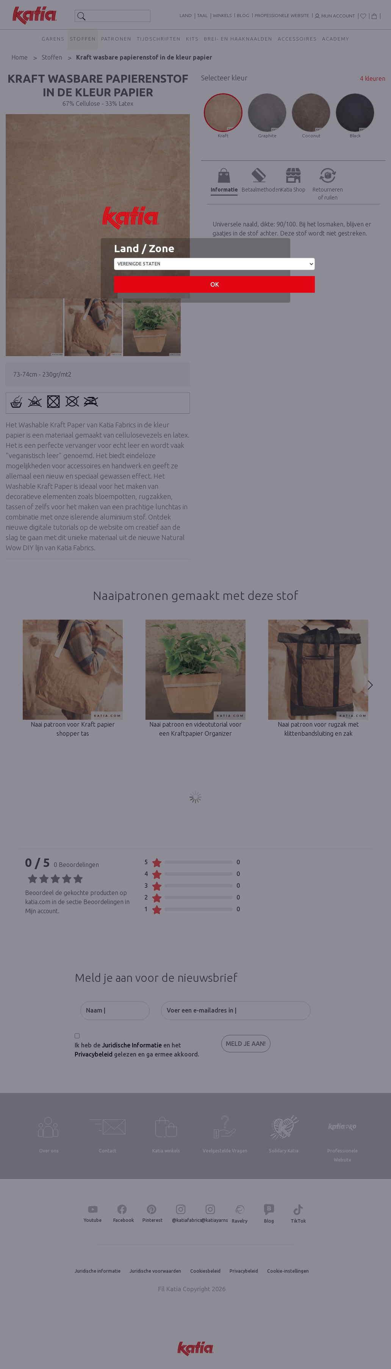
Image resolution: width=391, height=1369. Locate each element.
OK (214, 284)
